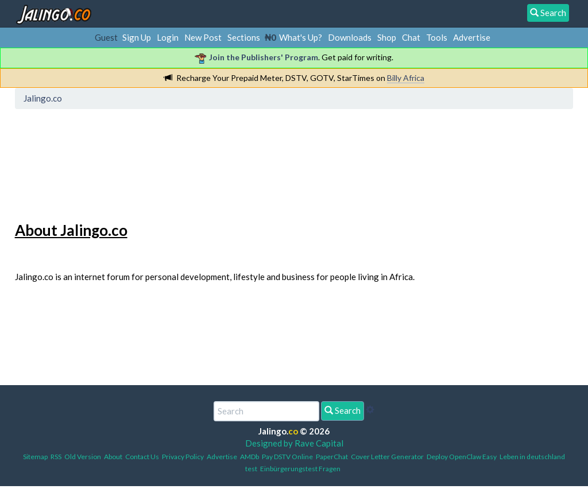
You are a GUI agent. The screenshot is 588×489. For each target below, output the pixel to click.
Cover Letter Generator (387, 456)
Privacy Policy (183, 456)
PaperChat (332, 456)
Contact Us (142, 456)
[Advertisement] (228, 163)
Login (168, 37)
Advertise (471, 37)
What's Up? (300, 37)
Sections (243, 37)
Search (342, 410)
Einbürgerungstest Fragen (300, 468)
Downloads (350, 37)
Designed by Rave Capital (294, 443)
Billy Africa (405, 78)
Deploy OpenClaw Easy (462, 456)
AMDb (249, 456)
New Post (203, 37)
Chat (411, 37)
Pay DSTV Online (287, 456)
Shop (386, 37)
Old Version (82, 456)
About (113, 456)
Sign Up (136, 37)
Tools (436, 37)
